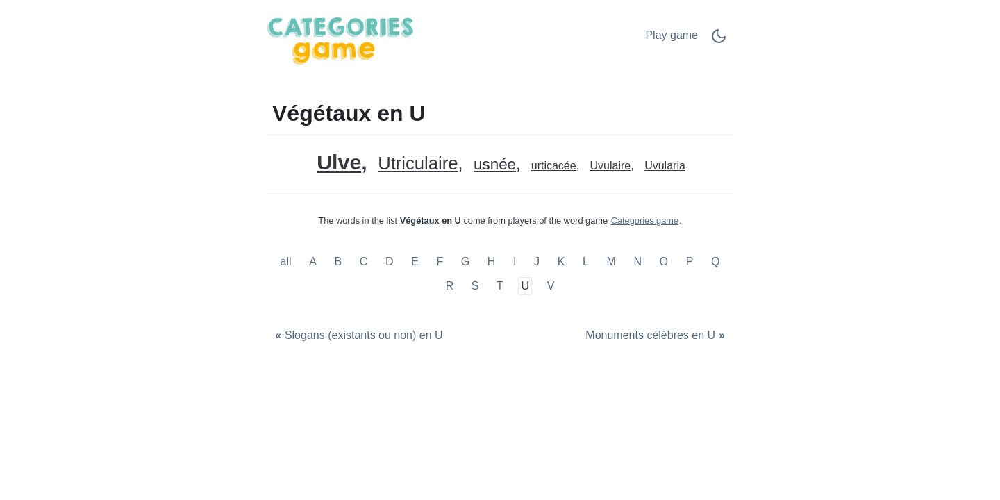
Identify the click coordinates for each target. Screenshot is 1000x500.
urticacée (553, 166)
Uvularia (664, 166)
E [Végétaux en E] (415, 261)
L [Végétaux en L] (586, 261)
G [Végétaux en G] (465, 261)
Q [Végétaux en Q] (715, 261)
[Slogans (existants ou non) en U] (357, 336)
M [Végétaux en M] (610, 261)
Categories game (644, 220)
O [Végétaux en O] (664, 261)
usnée (495, 165)
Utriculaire (418, 163)
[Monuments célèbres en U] (657, 336)
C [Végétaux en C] (364, 261)
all (287, 261)
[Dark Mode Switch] (719, 40)
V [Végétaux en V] (551, 286)
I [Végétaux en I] (514, 261)
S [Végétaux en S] (475, 286)
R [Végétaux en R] (450, 286)
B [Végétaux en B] (338, 261)
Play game (671, 35)
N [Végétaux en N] (637, 261)
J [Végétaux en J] (537, 261)
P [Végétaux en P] (690, 261)
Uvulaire (610, 166)
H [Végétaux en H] (492, 261)
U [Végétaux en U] (526, 286)
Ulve (339, 162)
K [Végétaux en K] (561, 261)
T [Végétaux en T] (500, 286)
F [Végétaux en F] (439, 261)
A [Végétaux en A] (313, 261)
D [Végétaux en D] (389, 261)
